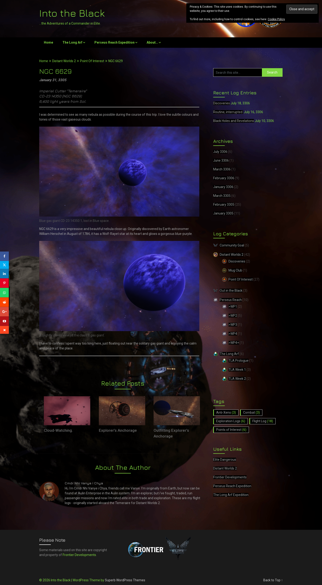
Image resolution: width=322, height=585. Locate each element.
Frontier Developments (230, 477)
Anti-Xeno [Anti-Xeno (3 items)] (226, 412)
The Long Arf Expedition (230, 495)
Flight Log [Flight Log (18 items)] (262, 421)
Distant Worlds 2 (64, 61)
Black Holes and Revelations (233, 121)
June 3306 (221, 160)
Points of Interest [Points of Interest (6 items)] (231, 430)
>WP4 (233, 334)
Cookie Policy (276, 19)
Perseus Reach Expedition (114, 42)
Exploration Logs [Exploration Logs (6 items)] (230, 421)
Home (48, 42)
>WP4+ (234, 343)
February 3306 (223, 178)
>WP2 (233, 315)
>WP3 (233, 324)
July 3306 (220, 151)
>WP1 (233, 306)
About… (152, 42)
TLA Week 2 (237, 378)
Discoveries (221, 103)
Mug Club (235, 270)
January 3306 (223, 187)
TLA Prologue (238, 360)
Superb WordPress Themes (125, 580)
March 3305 (222, 196)
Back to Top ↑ (273, 580)
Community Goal (232, 245)
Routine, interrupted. (228, 112)
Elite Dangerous (224, 459)
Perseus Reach (231, 300)
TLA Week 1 (237, 369)
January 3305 (223, 213)
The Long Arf (72, 42)
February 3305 (223, 204)
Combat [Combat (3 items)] (251, 412)
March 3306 (222, 169)
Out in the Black (231, 290)
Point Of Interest (92, 61)
